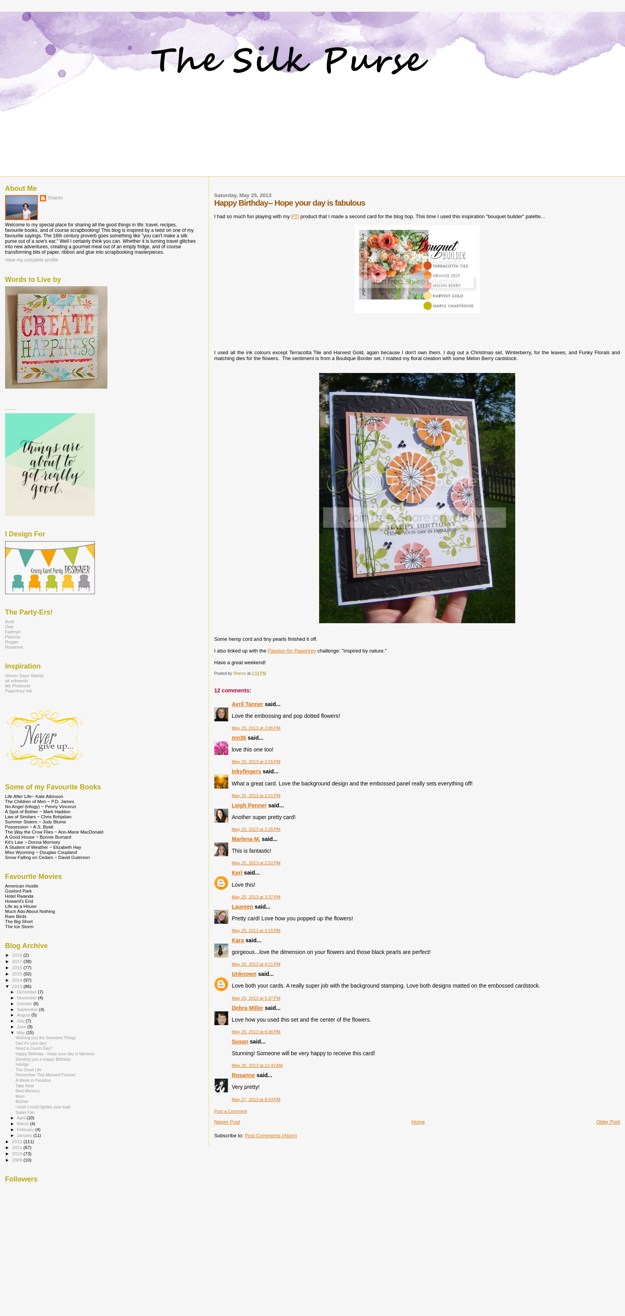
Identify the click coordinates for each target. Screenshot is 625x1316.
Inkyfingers (246, 771)
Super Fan (25, 1112)
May (21, 1032)
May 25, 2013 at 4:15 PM (256, 930)
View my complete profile (31, 260)
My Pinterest (17, 685)
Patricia (12, 636)
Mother (22, 1101)
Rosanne (243, 1075)
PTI (295, 216)
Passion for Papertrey (292, 651)
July (21, 1020)
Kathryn (13, 631)
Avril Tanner (247, 704)
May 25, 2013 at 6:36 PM (256, 1031)
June (22, 1026)
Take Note (25, 1086)
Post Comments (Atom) (271, 1136)
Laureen (242, 907)
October (25, 1003)
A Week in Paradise (33, 1080)
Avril (9, 621)
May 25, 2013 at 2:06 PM (256, 728)
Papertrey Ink (18, 690)
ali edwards (16, 680)
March (23, 1123)
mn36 (239, 738)
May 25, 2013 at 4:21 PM (256, 964)
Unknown (244, 974)
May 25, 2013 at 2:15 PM (256, 761)
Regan (11, 641)
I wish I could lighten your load (43, 1107)
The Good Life (28, 1070)
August (24, 1015)
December (27, 992)
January (25, 1135)
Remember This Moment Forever (46, 1075)
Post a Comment (230, 1111)
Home (418, 1122)
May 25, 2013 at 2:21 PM (256, 795)
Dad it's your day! (31, 1043)
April (22, 1117)
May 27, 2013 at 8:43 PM (256, 1099)
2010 (17, 1153)
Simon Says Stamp (24, 675)
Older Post (608, 1122)
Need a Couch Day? (34, 1048)
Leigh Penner (249, 805)
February (26, 1129)
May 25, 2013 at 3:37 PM (256, 897)
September (28, 1009)
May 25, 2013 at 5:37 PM (256, 998)
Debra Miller (247, 1008)
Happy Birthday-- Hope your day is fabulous (55, 1054)
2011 (17, 1147)
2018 (17, 954)
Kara (238, 940)
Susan (240, 1041)
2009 (17, 1159)
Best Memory (28, 1091)
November (27, 997)
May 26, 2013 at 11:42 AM (257, 1065)
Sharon (55, 198)
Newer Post (227, 1122)
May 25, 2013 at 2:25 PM (256, 829)
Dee (9, 626)
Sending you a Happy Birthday (43, 1059)
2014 (17, 980)
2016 (17, 967)
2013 (17, 986)
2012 (17, 1141)
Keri (237, 873)
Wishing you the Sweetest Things (46, 1038)
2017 (17, 961)
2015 (17, 973)
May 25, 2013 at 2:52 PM (256, 863)
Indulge (22, 1064)
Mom (20, 1096)
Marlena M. (246, 839)
